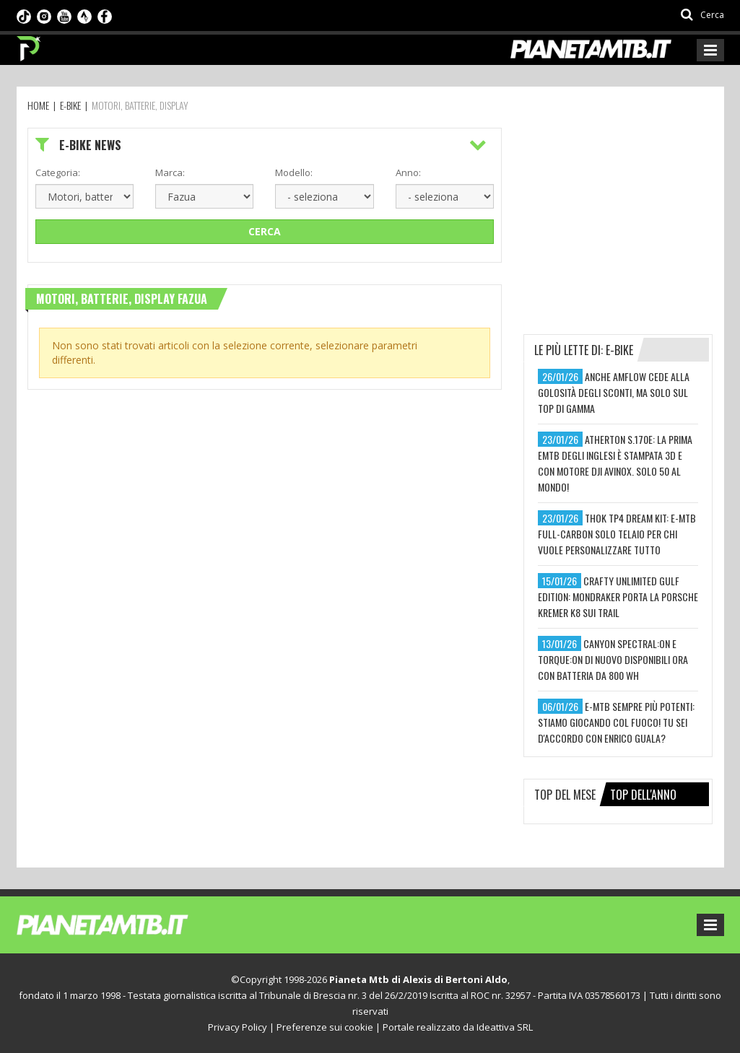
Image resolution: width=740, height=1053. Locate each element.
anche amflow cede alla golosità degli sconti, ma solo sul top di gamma (613, 392)
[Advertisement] (631, 218)
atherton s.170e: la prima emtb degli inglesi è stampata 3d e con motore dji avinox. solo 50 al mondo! (615, 463)
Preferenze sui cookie (325, 1027)
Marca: (170, 172)
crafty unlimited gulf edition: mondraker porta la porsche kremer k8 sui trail (618, 596)
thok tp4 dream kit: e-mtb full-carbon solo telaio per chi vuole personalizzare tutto (617, 533)
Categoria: (57, 172)
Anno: (408, 172)
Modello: (294, 172)
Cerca (264, 231)
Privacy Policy (237, 1027)
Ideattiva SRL (504, 1027)
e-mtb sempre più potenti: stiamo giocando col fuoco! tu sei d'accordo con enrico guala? (616, 722)
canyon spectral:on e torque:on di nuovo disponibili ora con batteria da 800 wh (613, 659)
